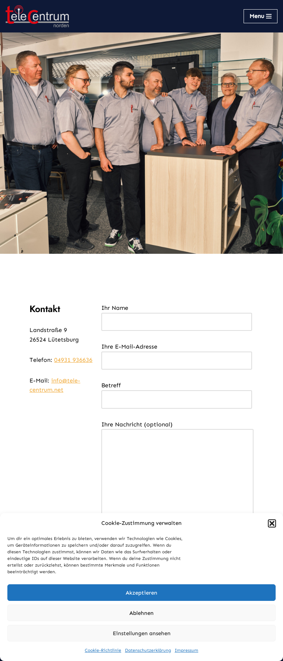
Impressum (186, 650)
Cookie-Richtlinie (103, 650)
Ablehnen (141, 613)
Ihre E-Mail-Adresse (176, 353)
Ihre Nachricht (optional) (177, 477)
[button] (272, 523)
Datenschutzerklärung (148, 650)
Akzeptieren (141, 592)
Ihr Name (176, 314)
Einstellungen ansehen (142, 633)
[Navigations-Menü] (260, 16)
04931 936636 (73, 359)
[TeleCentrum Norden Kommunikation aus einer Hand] (37, 16)
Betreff (176, 392)
